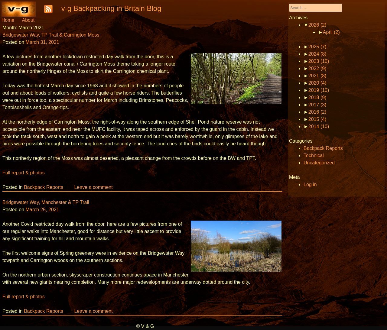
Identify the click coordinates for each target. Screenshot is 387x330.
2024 (317, 54)
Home (8, 20)
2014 (318, 126)
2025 (317, 46)
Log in (310, 184)
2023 (318, 61)
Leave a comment (93, 187)
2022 (317, 68)
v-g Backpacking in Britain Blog (111, 8)
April (331, 32)
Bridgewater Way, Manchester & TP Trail (45, 202)
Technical (314, 155)
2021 (317, 75)
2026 (317, 25)
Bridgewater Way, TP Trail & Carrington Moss (50, 34)
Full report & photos (23, 172)
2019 (318, 90)
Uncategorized (319, 162)
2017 (317, 104)
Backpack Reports (43, 187)
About (28, 20)
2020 (317, 83)
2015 (317, 119)
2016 (317, 112)
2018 (317, 97)
